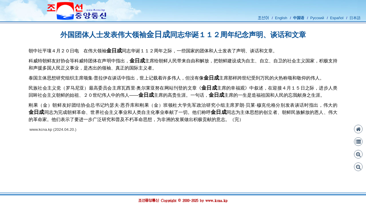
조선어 (263, 18)
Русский (317, 18)
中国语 (298, 18)
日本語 (355, 18)
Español (336, 18)
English (281, 18)
